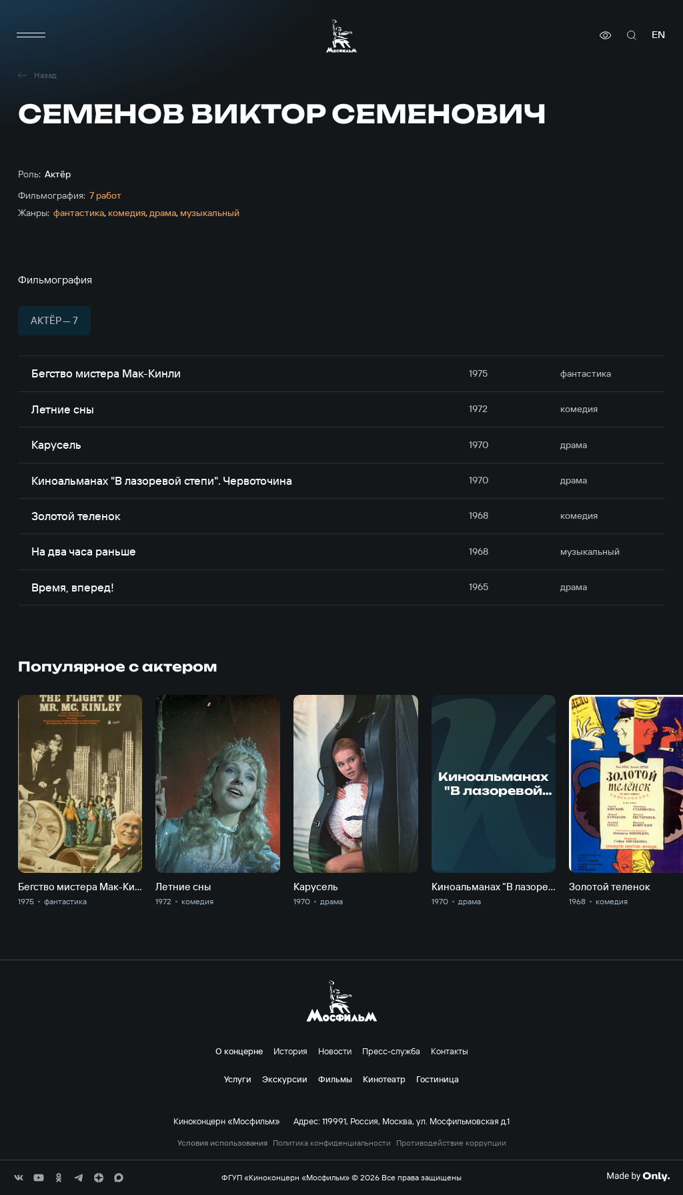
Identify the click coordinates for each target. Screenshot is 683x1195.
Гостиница (437, 1079)
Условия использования (222, 1143)
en (658, 35)
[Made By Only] (638, 1176)
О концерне (239, 1051)
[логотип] (341, 35)
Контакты (449, 1051)
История (290, 1051)
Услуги (237, 1079)
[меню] (31, 35)
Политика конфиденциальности (332, 1143)
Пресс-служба (391, 1051)
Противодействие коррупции (451, 1143)
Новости (335, 1051)
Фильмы (335, 1079)
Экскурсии (284, 1079)
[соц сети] (18, 1177)
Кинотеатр (384, 1079)
